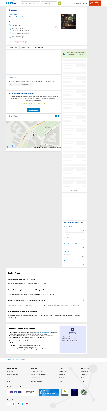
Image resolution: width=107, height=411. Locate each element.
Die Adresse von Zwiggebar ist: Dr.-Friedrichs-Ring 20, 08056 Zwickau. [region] (27, 283)
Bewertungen (25, 47)
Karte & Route (38, 47)
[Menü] (87, 3)
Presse (9, 381)
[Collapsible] (83, 279)
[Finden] (59, 3)
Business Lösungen (36, 381)
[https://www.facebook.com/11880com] (9, 404)
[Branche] (30, 3)
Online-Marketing (36, 378)
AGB (82, 378)
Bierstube (67, 235)
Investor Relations (12, 374)
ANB (82, 381)
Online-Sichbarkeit (36, 371)
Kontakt (61, 378)
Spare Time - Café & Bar (71, 243)
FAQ (60, 381)
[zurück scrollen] (7, 47)
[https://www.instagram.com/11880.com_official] (13, 404)
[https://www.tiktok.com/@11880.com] (18, 404)
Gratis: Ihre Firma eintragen (95, 3)
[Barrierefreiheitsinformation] (84, 3)
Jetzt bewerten (33, 110)
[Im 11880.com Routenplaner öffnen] (56, 115)
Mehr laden (74, 190)
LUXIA (65, 252)
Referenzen (62, 374)
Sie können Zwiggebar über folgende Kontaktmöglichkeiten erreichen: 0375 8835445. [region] (31, 294)
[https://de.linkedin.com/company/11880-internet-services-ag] (22, 404)
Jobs (8, 378)
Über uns (10, 371)
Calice (65, 260)
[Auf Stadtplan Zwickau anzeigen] (59, 116)
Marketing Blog (63, 371)
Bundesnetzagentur (45, 332)
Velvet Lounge (68, 226)
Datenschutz (85, 374)
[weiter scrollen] (85, 47)
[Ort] (49, 3)
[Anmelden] (78, 3)
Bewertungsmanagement (38, 374)
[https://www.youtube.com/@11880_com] (27, 404)
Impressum (84, 371)
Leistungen (14, 47)
